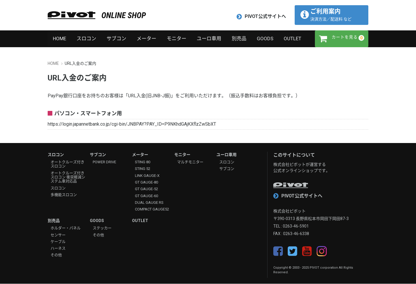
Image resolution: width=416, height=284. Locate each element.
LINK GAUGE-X (147, 176)
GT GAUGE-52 (146, 189)
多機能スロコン (64, 195)
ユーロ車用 (209, 39)
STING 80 (142, 162)
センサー (58, 235)
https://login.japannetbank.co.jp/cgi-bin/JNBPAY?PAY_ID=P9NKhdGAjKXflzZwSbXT (132, 124)
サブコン (116, 39)
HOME (59, 39)
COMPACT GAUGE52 (152, 210)
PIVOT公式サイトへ (261, 16)
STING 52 (142, 169)
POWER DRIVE (104, 162)
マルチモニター (190, 162)
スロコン (86, 39)
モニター (176, 39)
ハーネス (58, 249)
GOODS (265, 39)
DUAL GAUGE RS (149, 203)
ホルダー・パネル (66, 228)
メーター (146, 39)
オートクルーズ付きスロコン (67, 164)
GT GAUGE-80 (146, 182)
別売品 (239, 39)
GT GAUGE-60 (146, 196)
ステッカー (102, 228)
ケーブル (58, 242)
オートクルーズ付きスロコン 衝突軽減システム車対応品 (68, 177)
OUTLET (292, 39)
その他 (56, 255)
